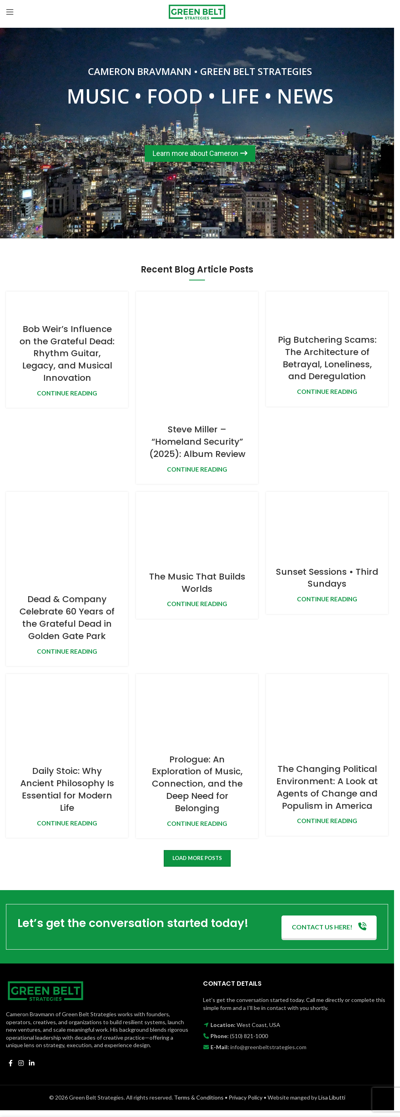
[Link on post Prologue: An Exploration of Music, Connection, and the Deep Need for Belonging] (197, 709)
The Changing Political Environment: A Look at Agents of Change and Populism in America (327, 787)
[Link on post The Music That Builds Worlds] (197, 526)
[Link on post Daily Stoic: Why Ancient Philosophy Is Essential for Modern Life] (67, 714)
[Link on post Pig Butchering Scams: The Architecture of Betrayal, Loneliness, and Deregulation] (327, 308)
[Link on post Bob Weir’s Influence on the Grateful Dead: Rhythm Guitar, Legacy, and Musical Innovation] (67, 302)
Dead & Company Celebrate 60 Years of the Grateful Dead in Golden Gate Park (67, 617)
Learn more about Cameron (200, 153)
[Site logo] (197, 11)
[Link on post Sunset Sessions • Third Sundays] (327, 524)
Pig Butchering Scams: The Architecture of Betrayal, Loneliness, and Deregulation (327, 358)
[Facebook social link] (10, 1063)
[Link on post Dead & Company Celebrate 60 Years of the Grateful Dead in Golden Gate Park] (67, 537)
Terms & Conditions (199, 1097)
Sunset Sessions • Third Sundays (327, 578)
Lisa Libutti (331, 1097)
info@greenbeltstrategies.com (268, 1047)
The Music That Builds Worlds (197, 582)
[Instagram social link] (20, 1063)
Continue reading (67, 393)
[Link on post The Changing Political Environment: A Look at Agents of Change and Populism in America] (327, 713)
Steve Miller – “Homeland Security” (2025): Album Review (197, 441)
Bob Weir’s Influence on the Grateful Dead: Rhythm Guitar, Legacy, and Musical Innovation (67, 353)
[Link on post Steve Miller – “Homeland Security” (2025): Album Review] (197, 353)
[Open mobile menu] (10, 12)
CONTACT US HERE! (329, 927)
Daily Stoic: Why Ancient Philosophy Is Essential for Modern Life (67, 789)
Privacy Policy (245, 1097)
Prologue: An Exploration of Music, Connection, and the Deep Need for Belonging (197, 783)
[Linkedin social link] (31, 1063)
